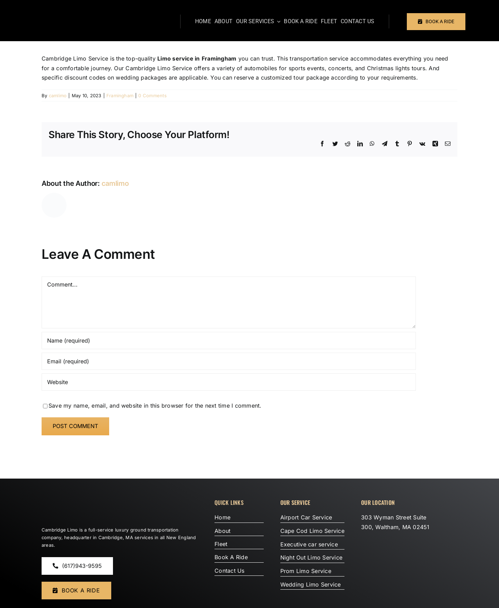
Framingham (119, 95)
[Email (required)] (229, 361)
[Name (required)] (229, 340)
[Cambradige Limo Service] (77, 9)
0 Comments (152, 95)
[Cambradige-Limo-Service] (85, 495)
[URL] (229, 382)
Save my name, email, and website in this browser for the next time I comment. (155, 405)
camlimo (58, 95)
